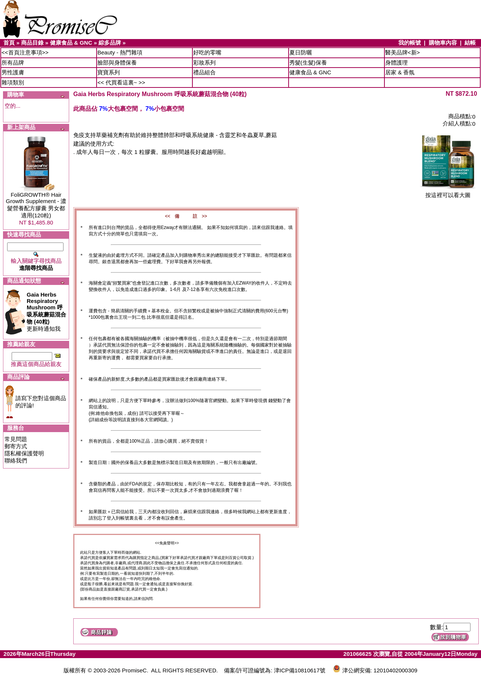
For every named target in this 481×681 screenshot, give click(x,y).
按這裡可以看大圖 (448, 192)
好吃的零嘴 (207, 52)
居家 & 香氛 (399, 72)
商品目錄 (32, 42)
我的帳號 (409, 42)
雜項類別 (13, 82)
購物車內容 (443, 42)
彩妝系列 (204, 62)
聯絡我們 (16, 460)
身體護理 (396, 62)
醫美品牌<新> (402, 52)
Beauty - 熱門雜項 (119, 52)
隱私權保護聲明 (24, 453)
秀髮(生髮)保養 (308, 62)
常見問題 (16, 439)
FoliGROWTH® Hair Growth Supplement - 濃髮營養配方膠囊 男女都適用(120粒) (36, 204)
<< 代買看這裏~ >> (121, 82)
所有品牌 (13, 62)
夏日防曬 (300, 52)
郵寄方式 (16, 446)
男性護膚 (13, 72)
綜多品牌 (109, 42)
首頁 (9, 42)
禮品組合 (204, 72)
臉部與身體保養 (117, 62)
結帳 (470, 42)
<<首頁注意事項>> (25, 52)
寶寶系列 (108, 72)
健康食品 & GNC (71, 42)
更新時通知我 (46, 311)
